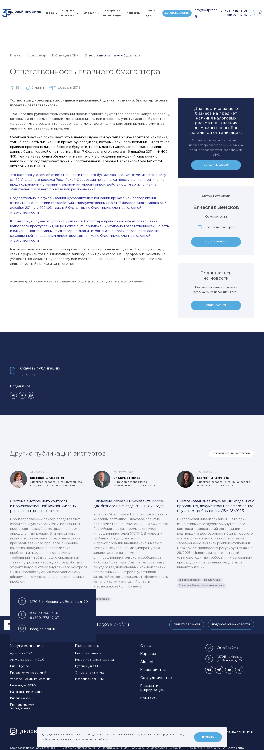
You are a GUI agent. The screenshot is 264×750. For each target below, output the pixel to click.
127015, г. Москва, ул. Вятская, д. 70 (223, 659)
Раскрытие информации (112, 13)
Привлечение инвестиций (28, 673)
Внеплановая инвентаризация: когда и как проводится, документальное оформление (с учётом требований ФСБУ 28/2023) (215, 506)
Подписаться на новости (231, 624)
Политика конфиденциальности (123, 748)
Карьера (148, 654)
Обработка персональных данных (33, 748)
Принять (208, 737)
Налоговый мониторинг (26, 692)
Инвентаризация (189, 580)
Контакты (133, 13)
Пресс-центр (150, 13)
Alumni (146, 662)
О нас (50, 13)
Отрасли (90, 13)
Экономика (102, 599)
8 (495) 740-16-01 (234, 11)
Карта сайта (235, 748)
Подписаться (216, 305)
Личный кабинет (222, 648)
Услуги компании (26, 646)
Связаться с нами (187, 624)
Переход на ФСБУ (23, 685)
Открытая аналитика (89, 673)
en (259, 13)
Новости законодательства (94, 660)
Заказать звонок (177, 13)
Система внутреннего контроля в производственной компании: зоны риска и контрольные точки (43, 506)
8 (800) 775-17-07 (234, 15)
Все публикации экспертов (231, 454)
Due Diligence (19, 666)
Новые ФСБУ (212, 580)
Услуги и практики (68, 13)
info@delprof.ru (206, 10)
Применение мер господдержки (22, 707)
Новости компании (88, 653)
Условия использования (79, 748)
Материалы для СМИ (89, 679)
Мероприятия (153, 670)
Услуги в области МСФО (27, 660)
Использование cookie (166, 748)
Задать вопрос (216, 242)
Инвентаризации (21, 698)
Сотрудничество (156, 678)
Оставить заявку (216, 165)
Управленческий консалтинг (30, 679)
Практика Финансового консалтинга (201, 585)
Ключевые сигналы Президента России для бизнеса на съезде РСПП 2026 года (128, 504)
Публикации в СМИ (65, 55)
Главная (15, 55)
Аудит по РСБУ (21, 653)
